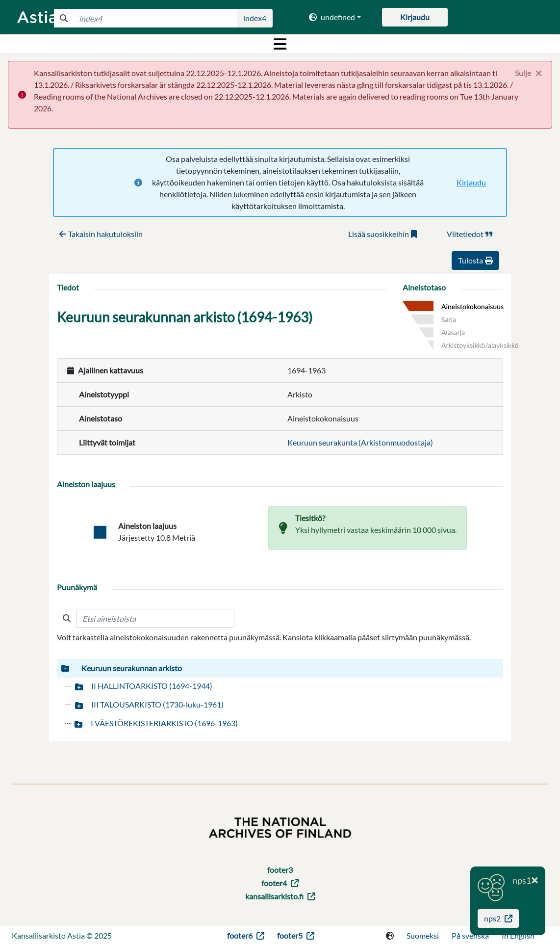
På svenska (470, 935)
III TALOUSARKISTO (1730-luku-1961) (157, 704)
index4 (254, 18)
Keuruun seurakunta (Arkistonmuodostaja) (360, 442)
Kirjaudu (471, 182)
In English (518, 935)
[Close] (528, 73)
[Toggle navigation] (280, 43)
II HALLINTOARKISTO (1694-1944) (151, 685)
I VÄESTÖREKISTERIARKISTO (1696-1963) (164, 723)
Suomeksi (423, 935)
